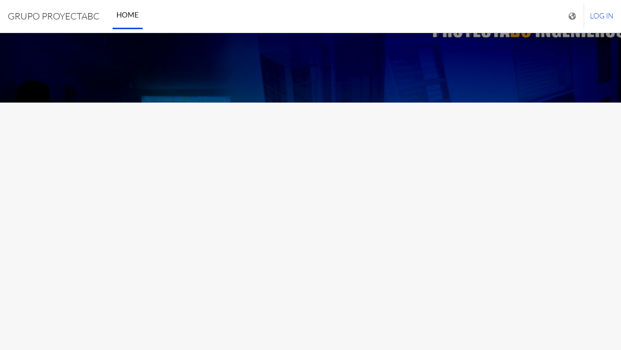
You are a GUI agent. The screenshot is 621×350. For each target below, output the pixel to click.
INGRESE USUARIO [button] (310, 242)
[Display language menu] (573, 16)
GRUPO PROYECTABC (53, 16)
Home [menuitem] (127, 14)
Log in (601, 15)
